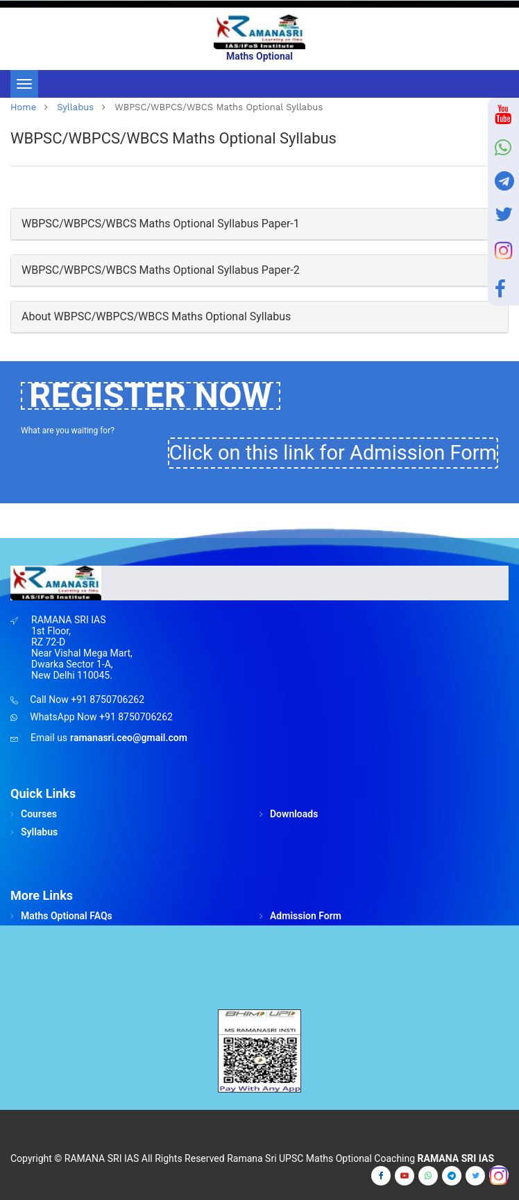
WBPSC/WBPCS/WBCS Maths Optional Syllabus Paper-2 (161, 270)
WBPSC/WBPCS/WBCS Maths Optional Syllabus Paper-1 (161, 223)
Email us (49, 737)
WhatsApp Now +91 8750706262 (101, 716)
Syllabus (75, 107)
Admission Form (305, 915)
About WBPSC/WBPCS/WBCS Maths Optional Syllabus (156, 316)
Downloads (294, 813)
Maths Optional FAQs (66, 915)
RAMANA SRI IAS (102, 1158)
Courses (39, 813)
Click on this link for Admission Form (333, 452)
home (23, 107)
